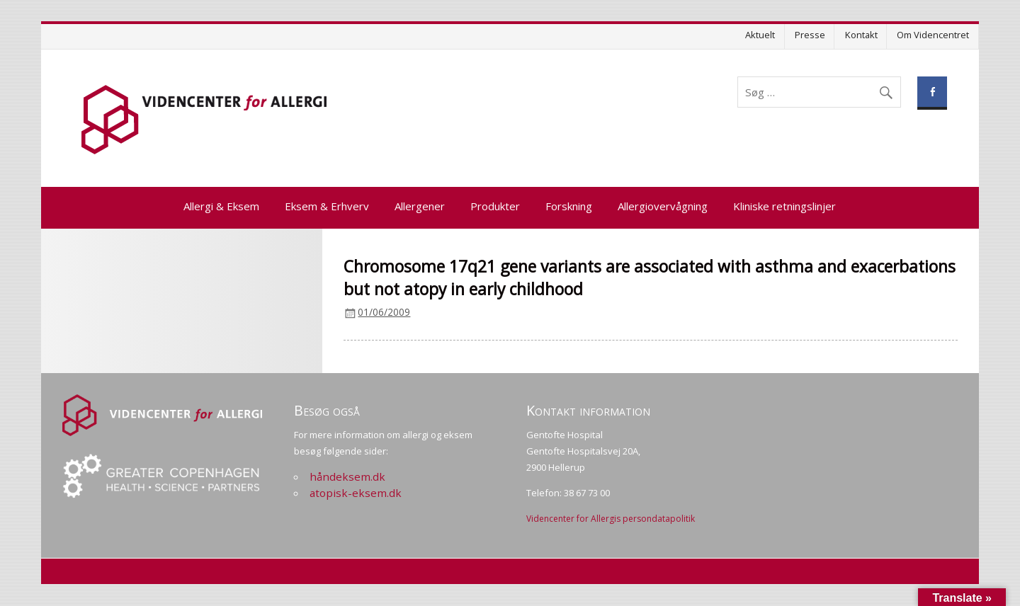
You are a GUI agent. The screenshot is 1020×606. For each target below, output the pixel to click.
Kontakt (861, 34)
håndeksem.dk (347, 476)
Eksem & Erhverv (327, 206)
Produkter (495, 206)
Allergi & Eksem (221, 206)
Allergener (420, 206)
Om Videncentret (933, 34)
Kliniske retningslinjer (784, 206)
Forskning (568, 206)
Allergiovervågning (663, 206)
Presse (810, 34)
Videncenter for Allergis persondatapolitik (610, 519)
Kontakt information (588, 410)
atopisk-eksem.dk (356, 493)
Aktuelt (760, 34)
